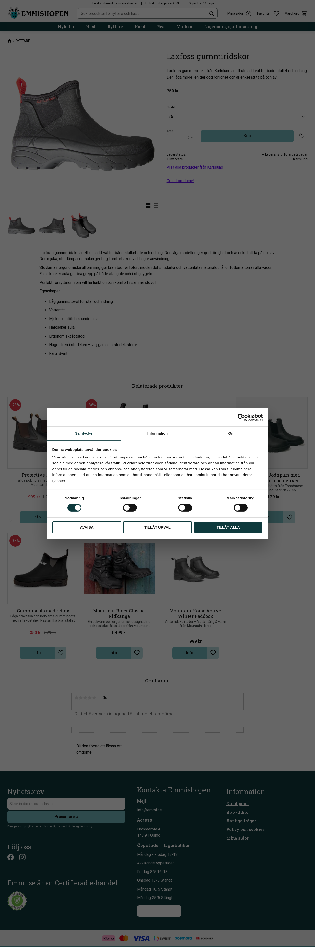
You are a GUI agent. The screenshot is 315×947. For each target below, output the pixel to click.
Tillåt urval (157, 527)
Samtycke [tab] (83, 433)
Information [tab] (157, 433)
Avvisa (87, 527)
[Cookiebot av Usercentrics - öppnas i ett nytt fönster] (241, 417)
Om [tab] (231, 433)
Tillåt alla (228, 527)
